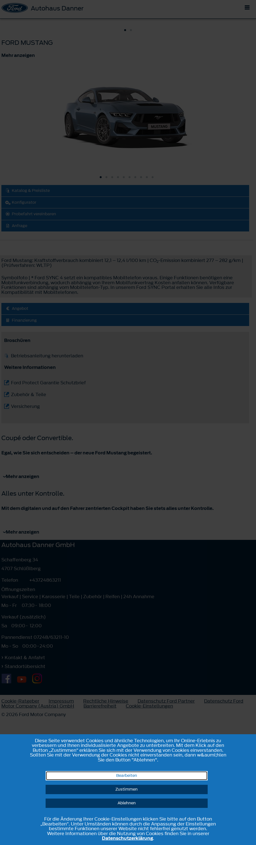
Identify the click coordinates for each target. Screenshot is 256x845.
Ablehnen (127, 803)
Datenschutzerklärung (127, 838)
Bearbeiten (126, 775)
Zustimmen (126, 789)
